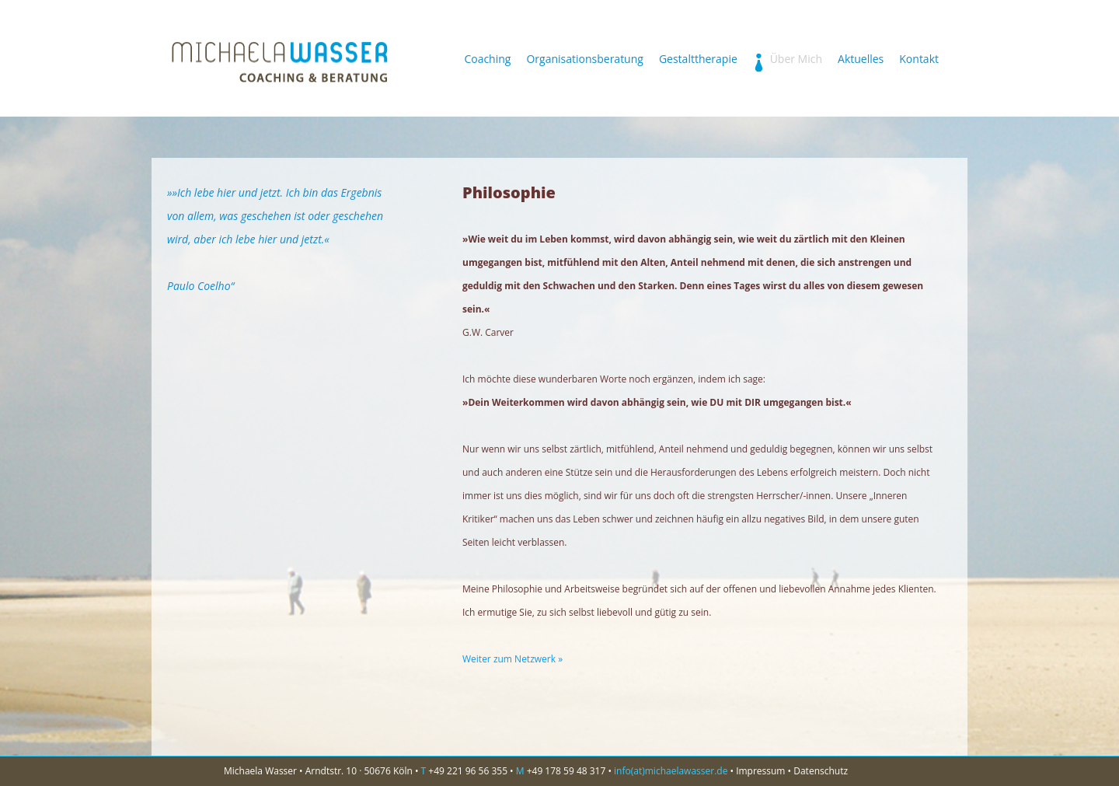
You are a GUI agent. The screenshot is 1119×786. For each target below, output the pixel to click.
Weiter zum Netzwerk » (512, 658)
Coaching (487, 60)
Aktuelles (861, 60)
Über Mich (787, 60)
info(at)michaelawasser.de (670, 770)
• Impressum (758, 770)
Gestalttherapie (698, 60)
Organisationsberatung (584, 60)
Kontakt (919, 60)
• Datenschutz (818, 770)
